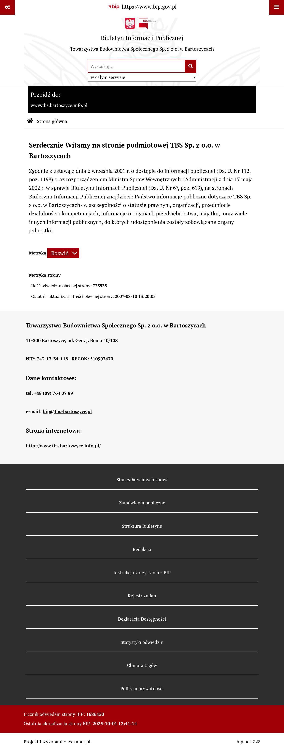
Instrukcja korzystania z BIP (142, 573)
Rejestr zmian (142, 596)
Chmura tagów (142, 665)
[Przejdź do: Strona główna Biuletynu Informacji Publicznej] (30, 121)
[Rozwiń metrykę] (63, 253)
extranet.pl (79, 742)
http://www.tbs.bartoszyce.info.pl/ (63, 446)
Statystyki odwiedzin (142, 642)
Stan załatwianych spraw (142, 480)
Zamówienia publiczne (142, 503)
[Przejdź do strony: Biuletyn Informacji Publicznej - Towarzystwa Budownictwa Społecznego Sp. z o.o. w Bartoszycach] (142, 37)
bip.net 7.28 (248, 742)
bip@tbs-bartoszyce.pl (67, 411)
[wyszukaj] (136, 66)
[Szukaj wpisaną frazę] (190, 66)
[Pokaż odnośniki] (7, 7)
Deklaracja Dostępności (142, 619)
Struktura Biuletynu (142, 526)
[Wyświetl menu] (276, 7)
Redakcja (142, 549)
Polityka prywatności (142, 689)
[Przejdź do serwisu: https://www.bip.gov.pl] (142, 7)
